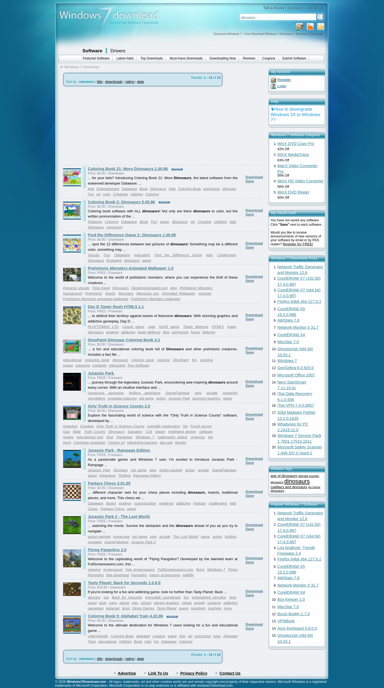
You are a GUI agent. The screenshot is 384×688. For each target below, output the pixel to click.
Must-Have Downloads (186, 58)
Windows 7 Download (81, 67)
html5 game (169, 327)
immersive (121, 537)
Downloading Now (223, 58)
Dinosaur (120, 470)
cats (135, 603)
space (183, 608)
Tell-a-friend (273, 8)
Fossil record (200, 426)
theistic (180, 442)
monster (204, 293)
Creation (87, 426)
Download (254, 177)
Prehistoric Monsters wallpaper (156, 299)
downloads (114, 82)
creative (159, 636)
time (232, 597)
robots (187, 603)
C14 (148, 432)
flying (200, 570)
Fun (91, 194)
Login (282, 86)
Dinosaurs (158, 189)
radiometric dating (172, 437)
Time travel (101, 288)
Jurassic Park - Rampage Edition (119, 450)
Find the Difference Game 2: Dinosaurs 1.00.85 (132, 235)
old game (146, 398)
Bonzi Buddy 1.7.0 (294, 614)
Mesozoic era (147, 293)
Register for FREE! (298, 244)
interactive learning (142, 442)
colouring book (97, 360)
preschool (114, 227)
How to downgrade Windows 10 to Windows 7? (296, 115)
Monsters (125, 293)
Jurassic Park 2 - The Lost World (119, 516)
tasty (103, 603)
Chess (93, 509)
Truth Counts (94, 432)
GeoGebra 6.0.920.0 (296, 368)
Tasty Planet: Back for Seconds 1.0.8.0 (124, 583)
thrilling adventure (144, 393)
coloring (163, 360)
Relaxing (95, 222)
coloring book (143, 360)
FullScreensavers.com (175, 570)
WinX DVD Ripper (293, 192)
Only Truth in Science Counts (120, 426)
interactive (117, 365)
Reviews (249, 58)
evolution (70, 426)
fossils (110, 293)
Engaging (114, 260)
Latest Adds (125, 58)
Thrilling (124, 475)
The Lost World (185, 537)
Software (92, 50)
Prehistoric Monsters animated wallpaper (96, 299)
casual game (133, 327)
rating (129, 82)
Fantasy (199, 503)
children (136, 194)
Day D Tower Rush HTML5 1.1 (116, 306)
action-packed (99, 537)
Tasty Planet (166, 608)
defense (208, 332)
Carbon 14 (116, 442)
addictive (128, 332)
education (142, 255)
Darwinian (124, 437)
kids (91, 189)
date (140, 82)
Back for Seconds (127, 597)
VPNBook (286, 621)
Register (284, 80)
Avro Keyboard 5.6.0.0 (297, 628)
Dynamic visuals (76, 288)
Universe (197, 437)
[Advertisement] (106, 125)
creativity (99, 365)
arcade (212, 393)
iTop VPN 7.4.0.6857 (296, 405)
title (100, 82)
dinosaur (229, 189)
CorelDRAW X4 (291, 335)
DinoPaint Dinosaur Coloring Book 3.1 (124, 340)
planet (124, 603)
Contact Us (230, 673)
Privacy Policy (193, 673)
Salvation (135, 432)
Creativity (120, 194)
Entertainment (108, 189)
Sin (185, 426)
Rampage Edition (147, 475)
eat (106, 597)
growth (199, 603)
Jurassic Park (101, 373)
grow (228, 608)
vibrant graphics (166, 603)
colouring (82, 365)
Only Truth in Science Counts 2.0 (119, 406)
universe (214, 603)
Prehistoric (93, 293)
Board (111, 503)
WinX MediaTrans (293, 154)
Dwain (160, 432)
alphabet (143, 636)
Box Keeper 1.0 (291, 599)
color (107, 194)
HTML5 (218, 327)
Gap (66, 432)
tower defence (149, 332)
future (195, 332)
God (109, 437)
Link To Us (314, 8)
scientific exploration (163, 426)
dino (173, 288)
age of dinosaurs (284, 476)
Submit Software (294, 58)
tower (231, 327)
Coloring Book (189, 189)
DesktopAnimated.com (149, 288)
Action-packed (170, 470)
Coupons (268, 58)
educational (72, 360)
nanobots (198, 608)
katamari (113, 608)
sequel (146, 603)
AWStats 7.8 (289, 320)
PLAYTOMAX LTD (103, 327)
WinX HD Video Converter (301, 181)
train (148, 641)
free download (117, 575)
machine (215, 608)
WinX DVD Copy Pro (296, 143)
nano (113, 603)
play (198, 393)
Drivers (118, 50)
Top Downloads (152, 58)
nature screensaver (164, 575)
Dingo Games (143, 608)
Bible (77, 432)
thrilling (230, 537)
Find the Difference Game (178, 255)
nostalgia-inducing (122, 398)
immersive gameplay (106, 393)
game (164, 222)
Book (143, 189)
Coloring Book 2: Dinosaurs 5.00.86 (121, 202)
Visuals (94, 255)
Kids (172, 189)
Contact (294, 8)
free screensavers (140, 570)
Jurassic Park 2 (143, 542)
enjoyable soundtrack (162, 597)
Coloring (152, 194)
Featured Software (96, 58)
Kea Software (139, 365)
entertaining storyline (209, 597)
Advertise (127, 673)
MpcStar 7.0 (288, 342)
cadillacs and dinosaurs (289, 487)
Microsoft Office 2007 (296, 375)
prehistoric (211, 189)
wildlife (188, 575)
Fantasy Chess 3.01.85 (109, 483)
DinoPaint (181, 360)
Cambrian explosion (90, 442)
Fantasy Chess (112, 509)
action (161, 398)
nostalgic (95, 542)
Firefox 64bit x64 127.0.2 (299, 301)
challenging (218, 503)
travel (92, 603)
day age (166, 442)
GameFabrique (178, 393)
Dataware (129, 189)
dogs (126, 608)
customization (145, 503)
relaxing (94, 570)
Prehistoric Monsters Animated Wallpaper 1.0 (130, 268)
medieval (166, 503)
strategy (112, 332)
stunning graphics (206, 398)
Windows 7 (145, 437)
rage (152, 327)
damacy (94, 597)
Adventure (107, 475)
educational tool (90, 437)
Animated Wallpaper (178, 293)
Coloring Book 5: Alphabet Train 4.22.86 (125, 616)
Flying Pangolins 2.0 (107, 550)
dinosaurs (180, 222)
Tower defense (195, 327)
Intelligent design (182, 432)
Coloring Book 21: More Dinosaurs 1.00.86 (128, 169)
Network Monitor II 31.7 (298, 327)
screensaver (113, 570)
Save (250, 181)
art (98, 194)
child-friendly (98, 636)
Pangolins (139, 575)
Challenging (226, 255)
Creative (204, 222)
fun (194, 360)
